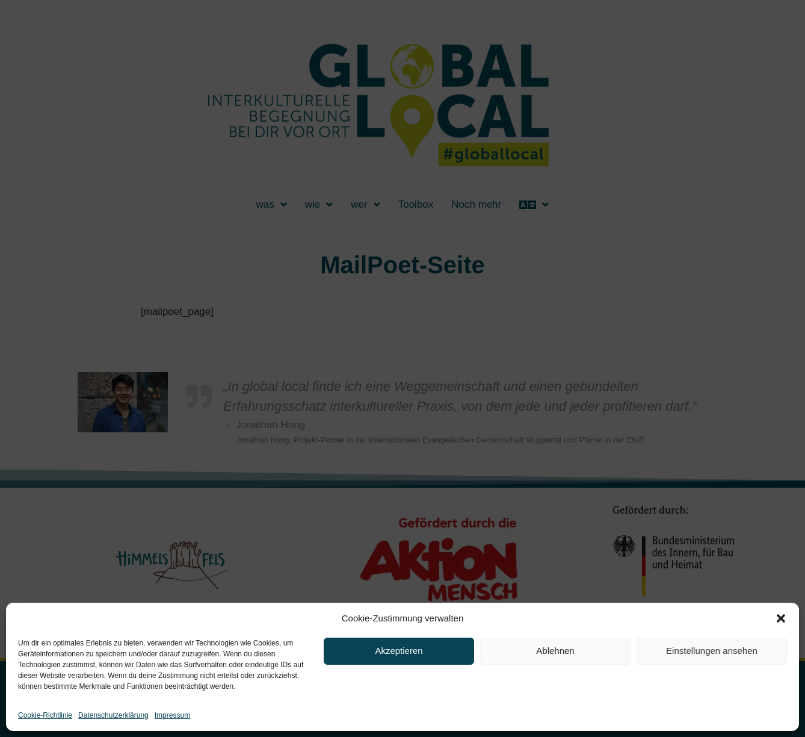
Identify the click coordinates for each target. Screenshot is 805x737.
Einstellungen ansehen (711, 650)
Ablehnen (555, 650)
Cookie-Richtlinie (45, 715)
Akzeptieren (398, 650)
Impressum (172, 715)
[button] (781, 618)
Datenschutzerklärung (113, 715)
